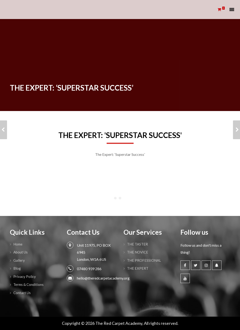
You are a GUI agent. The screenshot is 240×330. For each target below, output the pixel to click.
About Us (20, 252)
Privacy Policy (24, 276)
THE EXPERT (137, 268)
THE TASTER (137, 244)
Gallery (19, 260)
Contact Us (22, 293)
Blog (17, 268)
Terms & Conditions (28, 284)
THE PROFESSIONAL (144, 260)
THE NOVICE (137, 252)
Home (17, 244)
